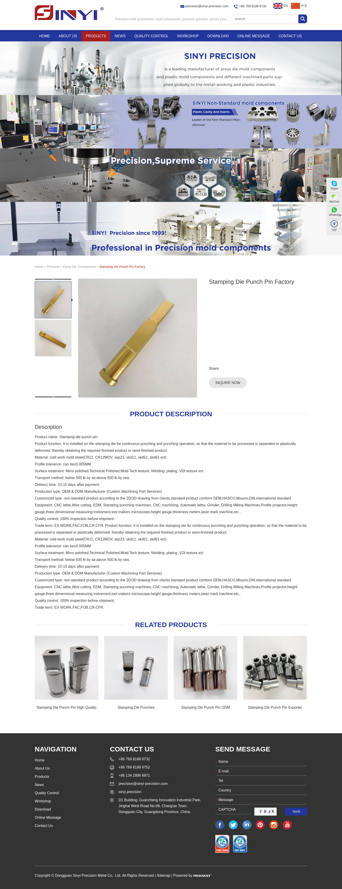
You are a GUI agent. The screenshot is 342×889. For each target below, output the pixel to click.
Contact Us (290, 36)
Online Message (253, 36)
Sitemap (163, 875)
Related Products (171, 624)
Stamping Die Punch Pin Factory (122, 267)
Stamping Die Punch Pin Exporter (275, 707)
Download (218, 36)
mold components (168, 19)
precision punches (195, 19)
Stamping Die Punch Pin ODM (205, 707)
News (120, 36)
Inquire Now (227, 383)
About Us (68, 36)
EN (280, 6)
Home (44, 36)
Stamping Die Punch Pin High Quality (66, 707)
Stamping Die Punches (136, 707)
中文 (299, 6)
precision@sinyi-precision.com (207, 6)
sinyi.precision (130, 792)
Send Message (242, 749)
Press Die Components (80, 267)
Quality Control (151, 36)
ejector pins (218, 19)
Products (96, 36)
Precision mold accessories (134, 19)
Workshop (188, 36)
